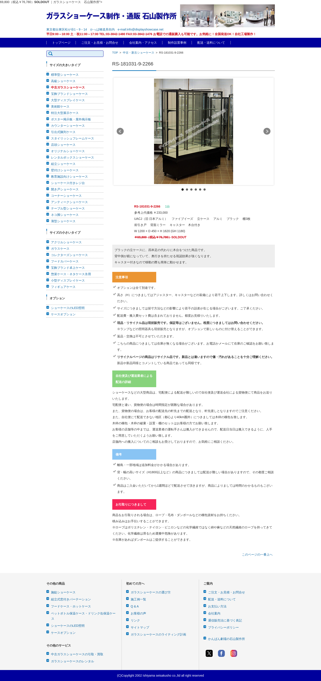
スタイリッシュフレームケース (72, 138)
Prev (120, 131)
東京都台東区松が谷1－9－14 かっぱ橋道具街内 (80, 29)
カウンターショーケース (68, 125)
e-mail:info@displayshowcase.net (140, 29)
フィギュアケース (63, 287)
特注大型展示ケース (65, 113)
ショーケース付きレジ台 (68, 183)
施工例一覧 (138, 599)
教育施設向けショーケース (69, 176)
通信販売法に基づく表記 (225, 620)
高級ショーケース (63, 81)
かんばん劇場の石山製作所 (226, 639)
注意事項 (122, 277)
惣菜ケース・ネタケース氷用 (71, 274)
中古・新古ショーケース (138, 52)
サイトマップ (140, 627)
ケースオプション (63, 314)
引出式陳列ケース (63, 132)
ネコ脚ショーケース (65, 215)
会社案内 (214, 613)
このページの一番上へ (257, 554)
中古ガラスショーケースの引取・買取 (77, 654)
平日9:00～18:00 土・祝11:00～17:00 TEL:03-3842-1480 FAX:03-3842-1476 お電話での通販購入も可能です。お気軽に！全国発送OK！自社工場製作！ (151, 34)
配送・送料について (211, 42)
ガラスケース (60, 248)
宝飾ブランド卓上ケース (68, 267)
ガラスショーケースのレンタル (72, 661)
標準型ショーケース (65, 74)
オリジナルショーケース (68, 151)
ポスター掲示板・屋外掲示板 (71, 119)
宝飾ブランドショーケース (69, 94)
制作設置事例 (177, 42)
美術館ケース (60, 106)
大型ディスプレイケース (68, 100)
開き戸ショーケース (65, 189)
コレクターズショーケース (69, 255)
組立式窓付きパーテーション (71, 599)
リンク (135, 620)
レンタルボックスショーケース (72, 157)
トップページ (61, 42)
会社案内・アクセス (143, 42)
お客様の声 (138, 613)
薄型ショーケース (63, 221)
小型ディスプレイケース (68, 280)
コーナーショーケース (66, 195)
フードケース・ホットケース (71, 606)
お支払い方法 (217, 606)
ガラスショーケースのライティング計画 (158, 634)
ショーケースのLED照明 (68, 308)
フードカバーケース (65, 261)
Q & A (135, 606)
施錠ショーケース (63, 592)
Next (266, 131)
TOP (115, 52)
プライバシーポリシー (223, 627)
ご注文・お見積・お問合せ (99, 42)
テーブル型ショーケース (68, 208)
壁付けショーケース (65, 170)
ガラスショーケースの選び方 (151, 592)
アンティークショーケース (69, 202)
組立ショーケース (63, 164)
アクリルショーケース (66, 242)
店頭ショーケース (63, 144)
